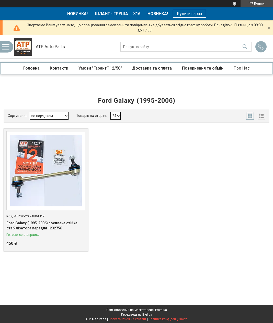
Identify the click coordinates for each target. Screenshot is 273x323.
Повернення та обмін (202, 68)
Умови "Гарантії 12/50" (100, 68)
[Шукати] (245, 47)
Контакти (59, 68)
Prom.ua (161, 310)
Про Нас (242, 68)
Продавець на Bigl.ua (136, 314)
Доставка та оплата (152, 68)
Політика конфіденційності (168, 319)
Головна (31, 68)
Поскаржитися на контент (127, 319)
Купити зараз (189, 13)
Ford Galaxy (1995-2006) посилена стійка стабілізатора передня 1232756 (41, 225)
